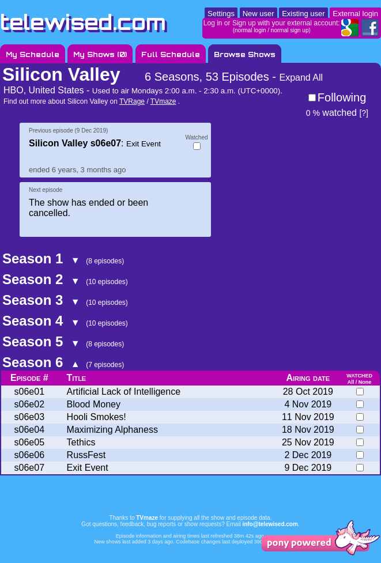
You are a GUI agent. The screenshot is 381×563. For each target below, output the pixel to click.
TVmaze (163, 101)
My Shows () (100, 54)
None (365, 382)
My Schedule (32, 54)
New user (258, 13)
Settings (221, 13)
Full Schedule (170, 54)
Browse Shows (245, 54)
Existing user (303, 13)
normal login (250, 30)
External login (355, 13)
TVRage (132, 101)
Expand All (301, 77)
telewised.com (83, 22)
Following (342, 97)
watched (331, 113)
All (351, 382)
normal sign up (290, 30)
